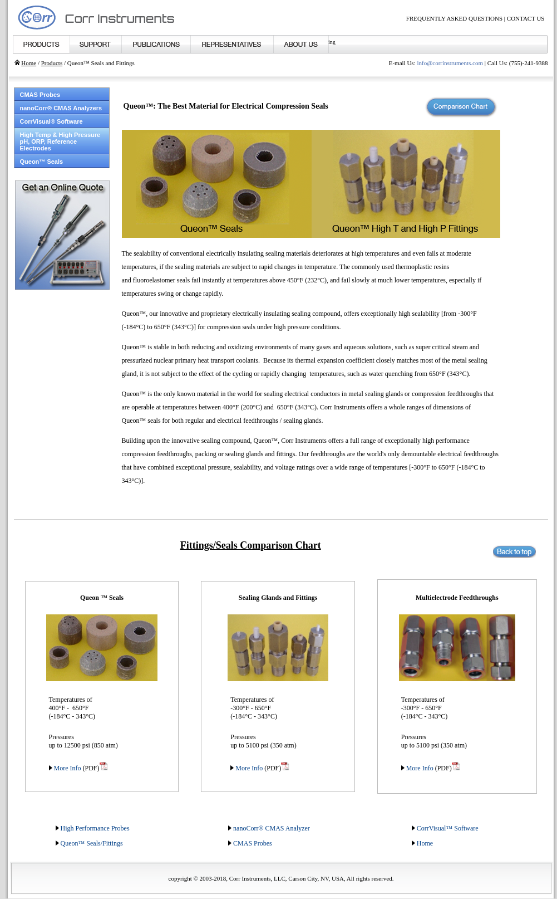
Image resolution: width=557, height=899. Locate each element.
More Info (66, 768)
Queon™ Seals (41, 161)
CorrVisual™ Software (448, 828)
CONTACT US (526, 18)
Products (52, 63)
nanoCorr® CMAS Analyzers (61, 108)
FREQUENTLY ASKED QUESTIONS (454, 18)
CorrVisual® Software (51, 121)
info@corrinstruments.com (450, 63)
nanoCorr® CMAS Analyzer (271, 828)
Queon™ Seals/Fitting (90, 843)
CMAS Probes (40, 94)
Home (28, 63)
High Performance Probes (95, 828)
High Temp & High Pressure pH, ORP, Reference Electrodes (60, 141)
